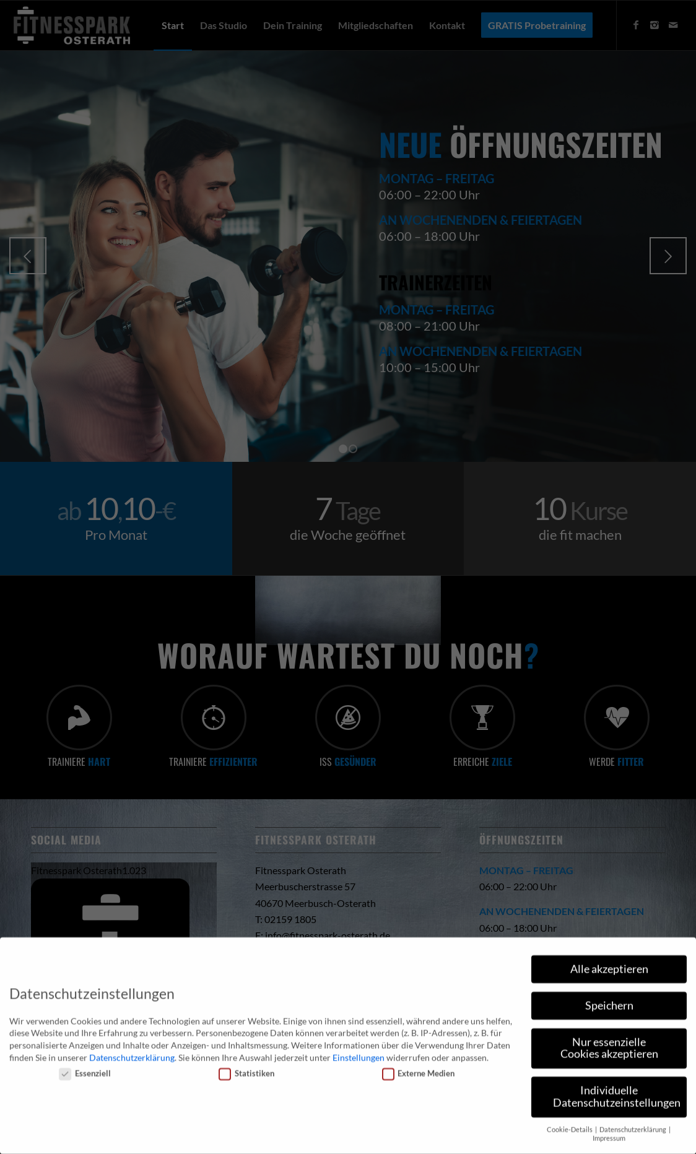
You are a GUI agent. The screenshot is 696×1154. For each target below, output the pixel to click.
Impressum (609, 1131)
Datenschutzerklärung (132, 1050)
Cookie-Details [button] (570, 1122)
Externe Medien (418, 1066)
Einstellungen (359, 1050)
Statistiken (246, 1066)
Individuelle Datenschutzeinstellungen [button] (617, 1089)
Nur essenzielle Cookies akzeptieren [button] (609, 1041)
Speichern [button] (609, 998)
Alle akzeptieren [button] (609, 961)
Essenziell (85, 1066)
